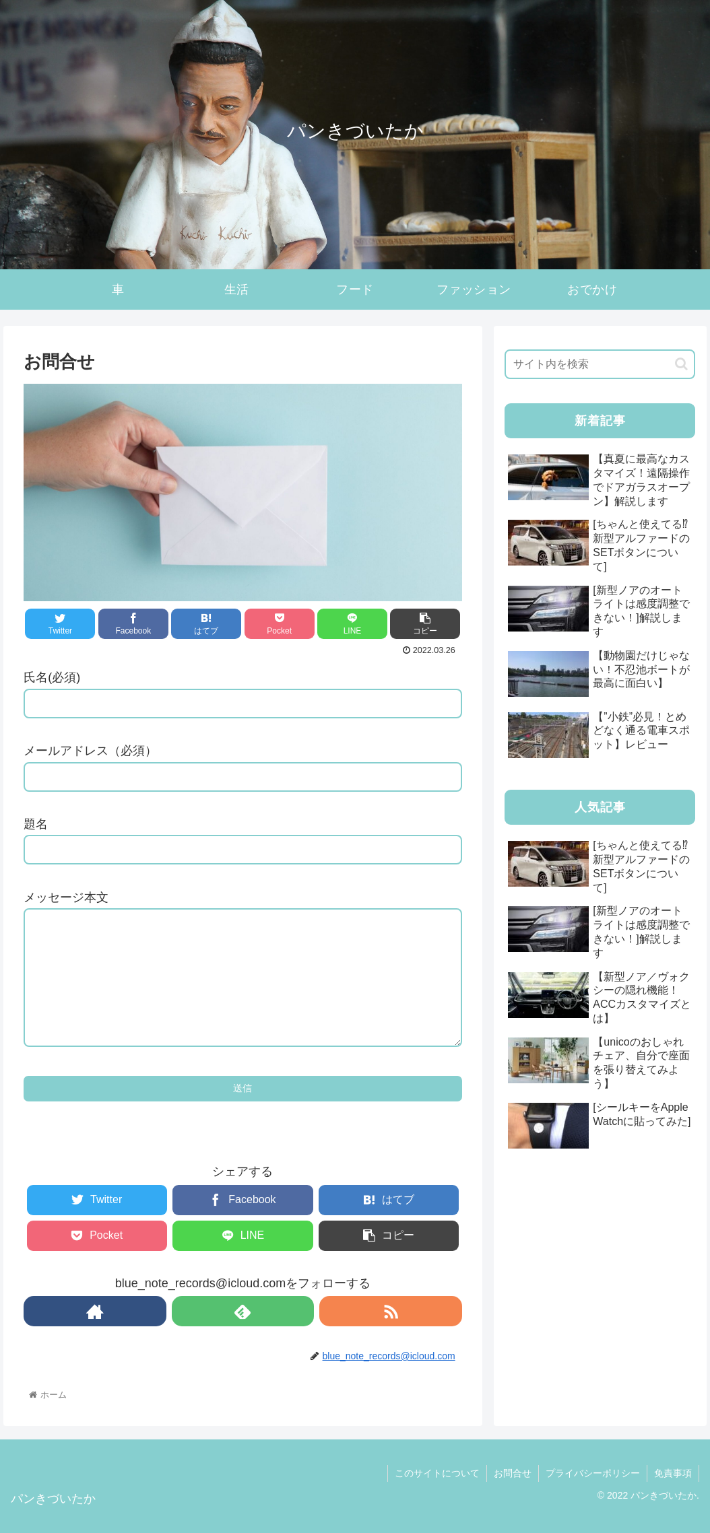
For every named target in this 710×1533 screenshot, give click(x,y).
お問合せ (512, 1473)
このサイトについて (437, 1473)
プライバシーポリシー (593, 1473)
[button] (681, 364)
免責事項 (673, 1473)
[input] (600, 364)
